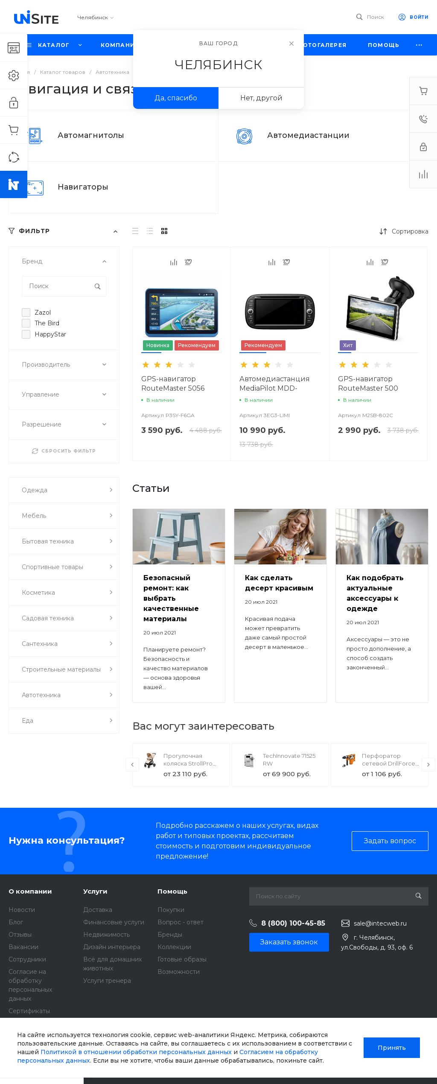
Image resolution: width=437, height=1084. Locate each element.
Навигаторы (83, 187)
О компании (30, 891)
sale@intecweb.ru (380, 923)
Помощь (172, 891)
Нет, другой (261, 98)
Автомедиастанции (308, 135)
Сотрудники (27, 959)
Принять (392, 1048)
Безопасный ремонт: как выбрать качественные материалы (171, 598)
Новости (22, 910)
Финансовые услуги (113, 922)
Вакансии (23, 947)
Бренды (169, 934)
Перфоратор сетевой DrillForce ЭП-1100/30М (388, 763)
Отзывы (20, 934)
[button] (151, 352)
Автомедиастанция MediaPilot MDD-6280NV (274, 388)
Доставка (97, 910)
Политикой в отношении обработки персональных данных (136, 1052)
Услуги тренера (107, 981)
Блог (16, 922)
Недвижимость (106, 934)
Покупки (170, 910)
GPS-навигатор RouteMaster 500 (368, 383)
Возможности (178, 972)
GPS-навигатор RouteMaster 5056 (172, 383)
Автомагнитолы (91, 135)
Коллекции (174, 947)
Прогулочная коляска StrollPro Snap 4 (188, 763)
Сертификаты (29, 1011)
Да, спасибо (175, 98)
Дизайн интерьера (111, 947)
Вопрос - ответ (180, 922)
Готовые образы (182, 959)
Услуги (95, 891)
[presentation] (132, 764)
